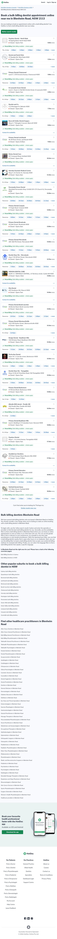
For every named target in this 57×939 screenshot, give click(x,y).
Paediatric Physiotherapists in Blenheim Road (13, 748)
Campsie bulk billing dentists (9, 612)
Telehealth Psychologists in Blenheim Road (13, 647)
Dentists (28, 871)
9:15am (38, 217)
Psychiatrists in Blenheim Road (9, 766)
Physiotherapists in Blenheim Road (11, 757)
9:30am (13, 116)
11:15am (46, 200)
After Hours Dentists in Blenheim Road (12, 629)
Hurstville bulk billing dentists (9, 615)
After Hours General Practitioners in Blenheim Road (15, 632)
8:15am (21, 217)
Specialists (28, 875)
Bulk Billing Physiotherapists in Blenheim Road (14, 638)
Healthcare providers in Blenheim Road (12, 798)
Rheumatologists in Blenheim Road (11, 782)
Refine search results (9, 31)
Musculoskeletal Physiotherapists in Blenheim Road (15, 719)
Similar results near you (28, 508)
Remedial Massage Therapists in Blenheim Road (14, 776)
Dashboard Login (28, 878)
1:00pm (29, 182)
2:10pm (38, 83)
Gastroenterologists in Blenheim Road (11, 710)
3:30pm (38, 50)
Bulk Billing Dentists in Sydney (9, 554)
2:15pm (38, 99)
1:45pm (21, 116)
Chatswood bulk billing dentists (10, 590)
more (53, 50)
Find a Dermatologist (11, 893)
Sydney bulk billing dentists (8, 571)
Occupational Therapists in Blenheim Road (13, 729)
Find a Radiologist (11, 897)
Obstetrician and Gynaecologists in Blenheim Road (15, 726)
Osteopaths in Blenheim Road (9, 741)
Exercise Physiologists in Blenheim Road (12, 707)
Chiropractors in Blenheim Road (10, 666)
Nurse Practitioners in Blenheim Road (11, 722)
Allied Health (28, 867)
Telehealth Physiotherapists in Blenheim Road (14, 644)
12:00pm (21, 182)
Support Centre (29, 882)
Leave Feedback (11, 908)
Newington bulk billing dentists (10, 596)
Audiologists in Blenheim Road (9, 660)
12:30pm (12, 83)
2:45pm (46, 498)
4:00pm (47, 50)
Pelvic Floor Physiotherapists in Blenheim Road (14, 751)
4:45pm (46, 234)
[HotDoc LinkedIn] (28, 918)
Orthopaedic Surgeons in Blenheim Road (12, 738)
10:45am (37, 200)
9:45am (13, 149)
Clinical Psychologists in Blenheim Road (12, 669)
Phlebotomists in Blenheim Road (10, 754)
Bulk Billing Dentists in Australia (8, 7)
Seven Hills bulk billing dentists (9, 602)
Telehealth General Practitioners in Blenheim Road (15, 641)
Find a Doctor (10, 864)
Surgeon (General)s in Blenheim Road (11, 791)
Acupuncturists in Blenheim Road (10, 657)
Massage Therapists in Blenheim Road (11, 716)
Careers (46, 867)
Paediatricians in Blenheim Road (10, 744)
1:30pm (38, 182)
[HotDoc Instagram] (31, 918)
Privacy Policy (46, 878)
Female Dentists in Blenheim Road (10, 651)
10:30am (29, 200)
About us (46, 864)
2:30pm (22, 50)
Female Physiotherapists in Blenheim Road (13, 654)
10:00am (21, 66)
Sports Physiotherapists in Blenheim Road (13, 788)
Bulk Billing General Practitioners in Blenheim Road (15, 635)
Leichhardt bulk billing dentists (9, 580)
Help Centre (11, 904)
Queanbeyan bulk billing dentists (10, 574)
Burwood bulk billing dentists (9, 577)
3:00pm (30, 50)
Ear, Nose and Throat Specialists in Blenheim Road (15, 701)
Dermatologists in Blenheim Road (10, 691)
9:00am (13, 99)
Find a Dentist (10, 867)
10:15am (21, 99)
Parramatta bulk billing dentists (10, 599)
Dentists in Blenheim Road (8, 685)
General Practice (28, 864)
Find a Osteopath (10, 890)
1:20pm (21, 366)
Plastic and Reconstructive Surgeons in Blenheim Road (16, 760)
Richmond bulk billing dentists (9, 584)
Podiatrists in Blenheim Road (9, 763)
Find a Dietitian (11, 886)
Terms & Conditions (46, 875)
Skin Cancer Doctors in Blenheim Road (12, 785)
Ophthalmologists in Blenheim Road (11, 732)
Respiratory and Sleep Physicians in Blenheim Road (15, 779)
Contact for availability (28, 132)
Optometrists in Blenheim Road (10, 735)
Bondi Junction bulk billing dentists (11, 587)
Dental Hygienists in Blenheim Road (11, 679)
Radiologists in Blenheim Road (9, 773)
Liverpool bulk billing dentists (9, 609)
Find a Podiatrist (10, 875)
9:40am (13, 66)
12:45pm (21, 83)
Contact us (46, 871)
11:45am (46, 149)
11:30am (37, 149)
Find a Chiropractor (10, 878)
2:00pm (13, 50)
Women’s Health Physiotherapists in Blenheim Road (15, 794)
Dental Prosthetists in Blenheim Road (11, 682)
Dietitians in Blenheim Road (9, 697)
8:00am (13, 217)
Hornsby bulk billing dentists (9, 593)
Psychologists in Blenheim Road (10, 769)
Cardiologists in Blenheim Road (10, 663)
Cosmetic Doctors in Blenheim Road (11, 672)
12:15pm (29, 316)
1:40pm (38, 366)
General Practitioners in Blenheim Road (12, 713)
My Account (11, 901)
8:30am (29, 217)
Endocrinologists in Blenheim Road (11, 704)
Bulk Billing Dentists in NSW (25, 7)
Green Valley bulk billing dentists (10, 606)
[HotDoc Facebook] (25, 918)
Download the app (12, 832)
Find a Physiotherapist (11, 871)
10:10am (30, 66)
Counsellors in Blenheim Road (9, 676)
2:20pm (46, 83)
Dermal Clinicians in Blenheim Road (11, 688)
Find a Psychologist (10, 882)
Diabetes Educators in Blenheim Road (11, 694)
